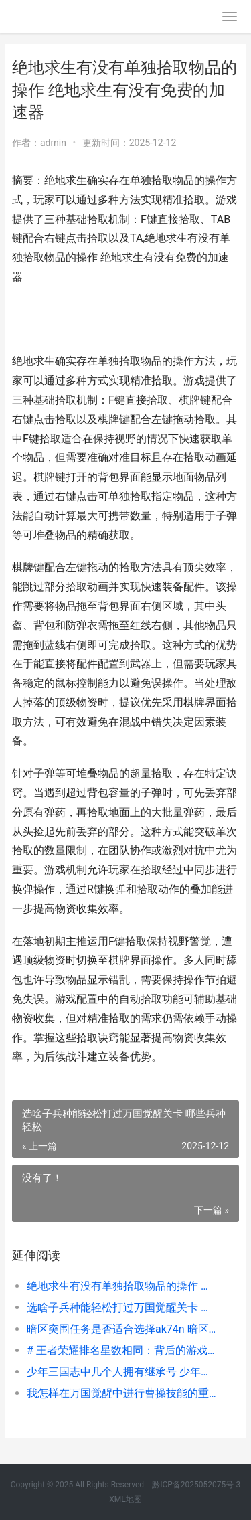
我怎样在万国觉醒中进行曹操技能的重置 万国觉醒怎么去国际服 (122, 1393)
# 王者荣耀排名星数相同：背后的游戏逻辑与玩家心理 (122, 1350)
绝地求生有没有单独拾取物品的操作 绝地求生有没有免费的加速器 (122, 1286)
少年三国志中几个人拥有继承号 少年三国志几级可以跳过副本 (122, 1371)
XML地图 (125, 1499)
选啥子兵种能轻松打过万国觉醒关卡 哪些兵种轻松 (122, 1307)
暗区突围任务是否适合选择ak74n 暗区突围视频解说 (122, 1329)
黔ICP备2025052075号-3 (196, 1484)
